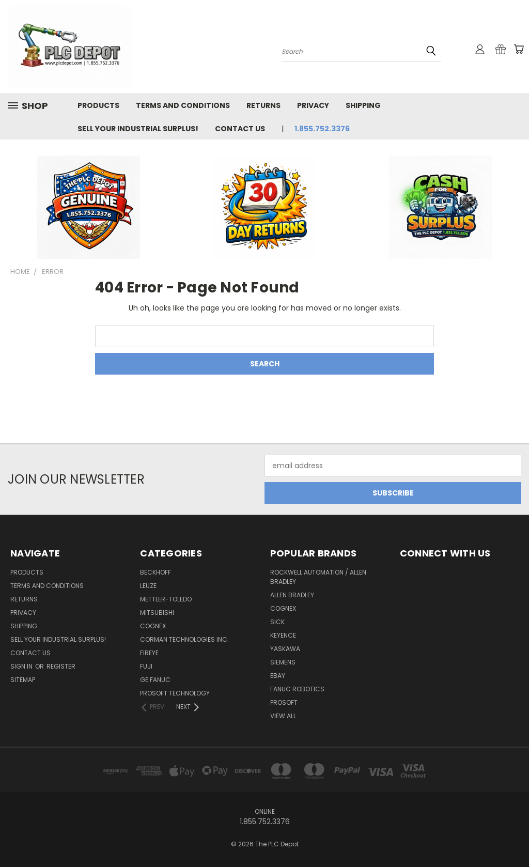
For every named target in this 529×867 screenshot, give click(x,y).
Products (98, 105)
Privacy (313, 105)
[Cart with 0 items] (519, 49)
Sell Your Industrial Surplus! (137, 128)
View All (283, 715)
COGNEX (283, 608)
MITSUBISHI (157, 612)
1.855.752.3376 (322, 128)
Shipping (363, 105)
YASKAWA (285, 648)
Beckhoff (155, 572)
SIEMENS (282, 662)
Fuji (146, 666)
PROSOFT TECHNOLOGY (175, 693)
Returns (263, 105)
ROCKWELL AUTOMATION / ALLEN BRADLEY (318, 577)
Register (60, 666)
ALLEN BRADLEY (292, 595)
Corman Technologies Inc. (184, 639)
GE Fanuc (155, 679)
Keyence (283, 635)
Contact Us (240, 128)
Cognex (153, 626)
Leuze (148, 585)
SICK (277, 621)
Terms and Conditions (183, 105)
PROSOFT (284, 702)
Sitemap (22, 679)
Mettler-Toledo (166, 599)
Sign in (22, 666)
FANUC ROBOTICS (297, 689)
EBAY (277, 675)
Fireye (149, 652)
